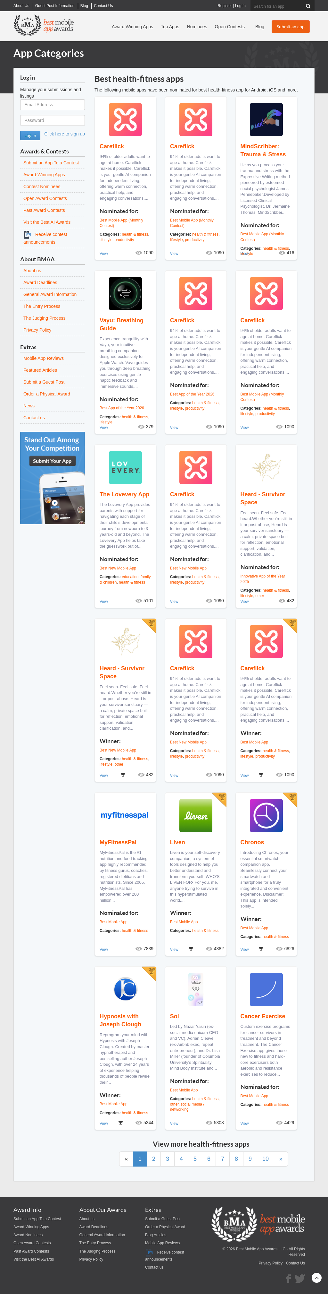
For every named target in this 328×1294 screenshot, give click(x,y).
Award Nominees (28, 1235)
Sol (174, 1016)
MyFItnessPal (118, 842)
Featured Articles (40, 370)
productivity (124, 240)
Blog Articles (155, 1235)
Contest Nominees (41, 186)
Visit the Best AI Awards (46, 222)
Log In (240, 6)
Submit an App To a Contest (51, 162)
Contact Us (295, 1263)
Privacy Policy (37, 330)
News (29, 405)
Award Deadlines (40, 282)
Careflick (112, 146)
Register (224, 6)
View (104, 253)
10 (265, 1159)
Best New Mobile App (118, 568)
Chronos (252, 842)
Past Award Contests (44, 210)
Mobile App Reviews (43, 358)
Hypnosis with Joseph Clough (120, 1020)
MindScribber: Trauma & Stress (263, 150)
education (130, 577)
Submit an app (291, 26)
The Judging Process (44, 318)
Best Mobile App (254, 742)
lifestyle (106, 240)
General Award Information (50, 294)
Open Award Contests (45, 198)
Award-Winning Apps (44, 174)
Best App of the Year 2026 (122, 408)
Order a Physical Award (46, 393)
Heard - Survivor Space (263, 498)
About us (32, 270)
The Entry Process (41, 306)
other (119, 764)
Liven (177, 842)
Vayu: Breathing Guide (122, 324)
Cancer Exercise (263, 1016)
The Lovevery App (124, 494)
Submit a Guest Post (43, 382)
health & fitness (135, 234)
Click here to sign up (64, 133)
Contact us (34, 417)
